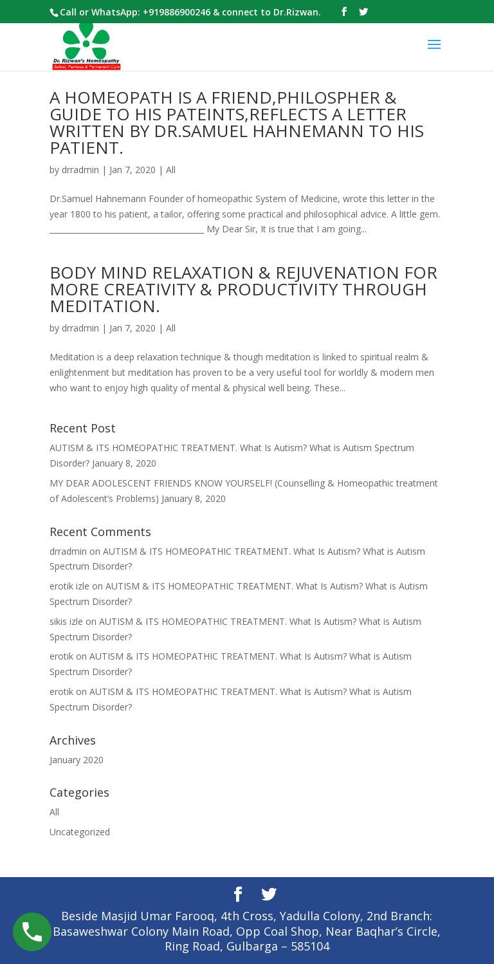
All (171, 169)
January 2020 (77, 760)
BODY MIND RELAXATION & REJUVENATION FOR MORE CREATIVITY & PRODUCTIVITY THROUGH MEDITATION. (243, 289)
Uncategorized (80, 832)
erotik (61, 656)
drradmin (80, 169)
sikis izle (66, 621)
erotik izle (69, 586)
